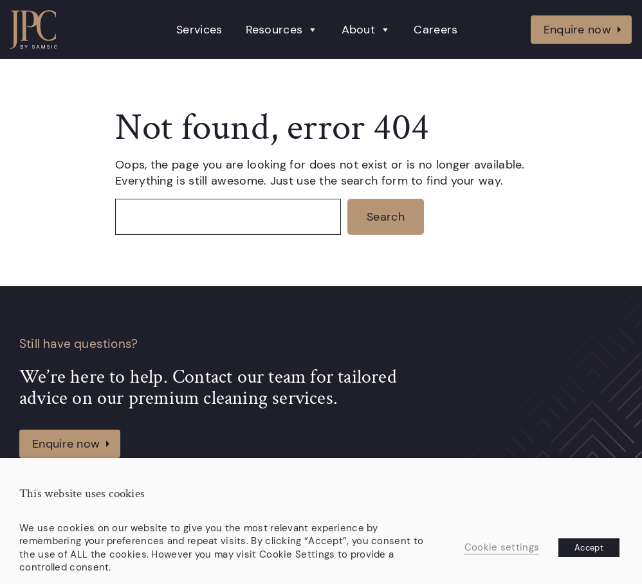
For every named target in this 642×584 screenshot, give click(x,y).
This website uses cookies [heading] (82, 494)
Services (199, 29)
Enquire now (577, 29)
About (366, 29)
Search (386, 216)
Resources (282, 29)
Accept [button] (588, 547)
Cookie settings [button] (502, 547)
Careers (435, 29)
